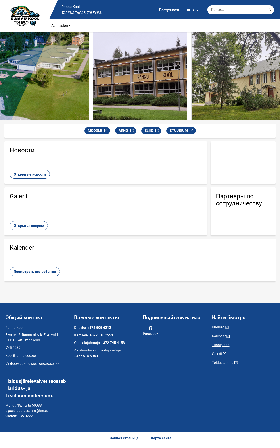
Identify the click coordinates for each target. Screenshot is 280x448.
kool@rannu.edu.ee (21, 355)
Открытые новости (30, 174)
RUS (193, 10)
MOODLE (99, 131)
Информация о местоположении (32, 363)
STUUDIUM (182, 131)
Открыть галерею (29, 226)
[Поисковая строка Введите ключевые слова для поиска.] (240, 9)
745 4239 (13, 348)
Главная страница (124, 438)
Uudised (218, 327)
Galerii (217, 354)
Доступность (169, 10)
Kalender (219, 336)
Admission (61, 25)
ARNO (127, 131)
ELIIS (152, 131)
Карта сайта (161, 438)
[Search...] (269, 10)
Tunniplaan (221, 345)
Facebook (150, 330)
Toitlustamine (222, 363)
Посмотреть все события (35, 272)
